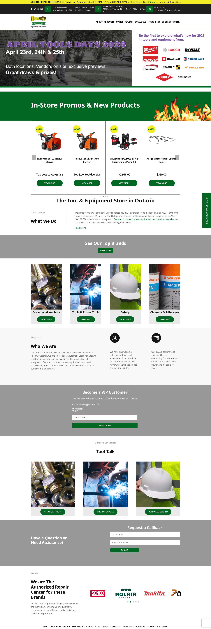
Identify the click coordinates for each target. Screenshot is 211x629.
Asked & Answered (158, 511)
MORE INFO (46, 319)
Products (109, 22)
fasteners (119, 219)
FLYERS (150, 22)
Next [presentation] (177, 157)
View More (49, 183)
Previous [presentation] (34, 157)
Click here (153, 2)
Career (176, 22)
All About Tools (52, 511)
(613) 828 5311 (160, 8)
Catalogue (140, 22)
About (99, 22)
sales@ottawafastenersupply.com (167, 10)
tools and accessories (163, 219)
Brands (119, 22)
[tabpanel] (105, 58)
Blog (157, 22)
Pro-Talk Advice (105, 511)
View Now (105, 250)
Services (129, 22)
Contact (166, 22)
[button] (103, 196)
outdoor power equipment (138, 219)
